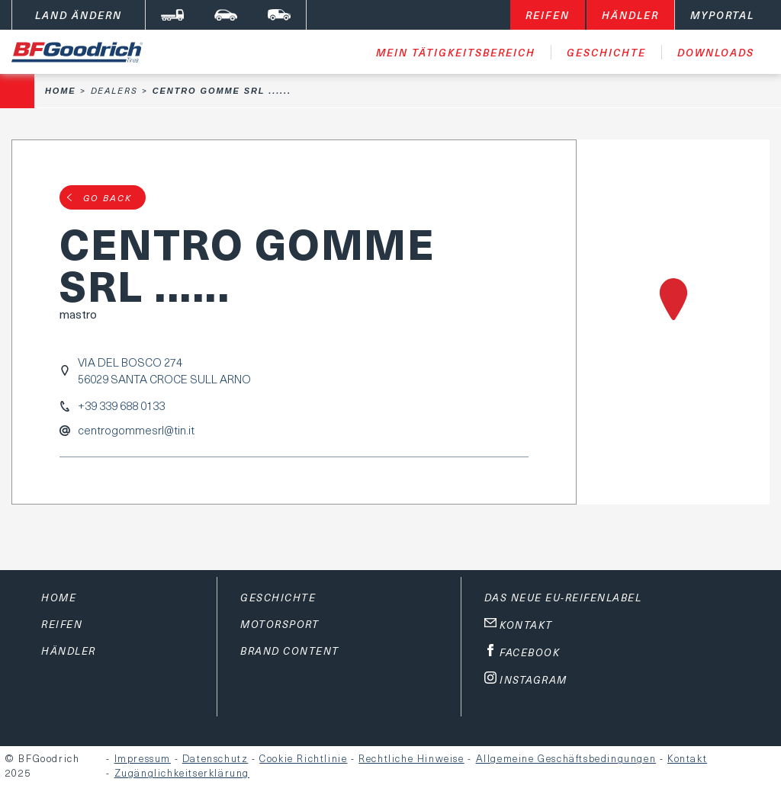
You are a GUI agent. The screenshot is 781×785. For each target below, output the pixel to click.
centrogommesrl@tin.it (136, 430)
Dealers (114, 90)
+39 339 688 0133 (121, 406)
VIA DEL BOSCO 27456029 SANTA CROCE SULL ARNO (164, 370)
